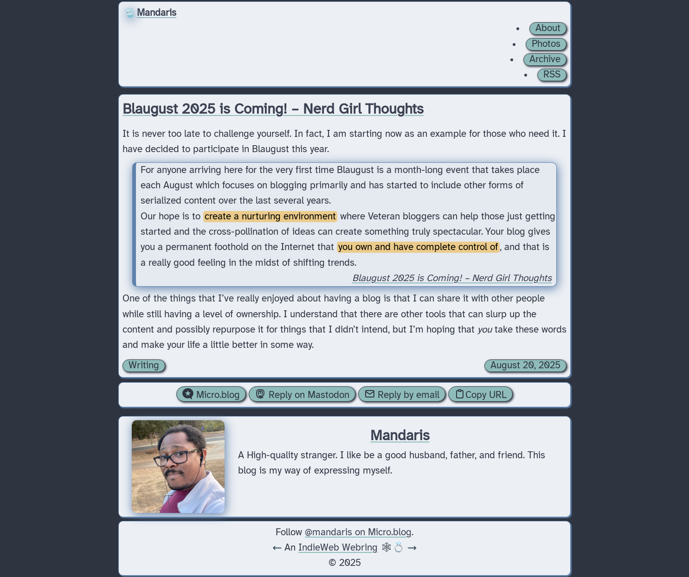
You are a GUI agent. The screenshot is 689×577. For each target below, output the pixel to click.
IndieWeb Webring (338, 548)
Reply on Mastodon (302, 394)
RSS (551, 75)
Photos (546, 44)
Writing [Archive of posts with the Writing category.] (144, 365)
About (547, 28)
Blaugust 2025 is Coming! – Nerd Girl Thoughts (452, 278)
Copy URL (480, 394)
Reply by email (402, 394)
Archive (544, 59)
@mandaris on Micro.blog (358, 532)
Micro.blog (211, 394)
